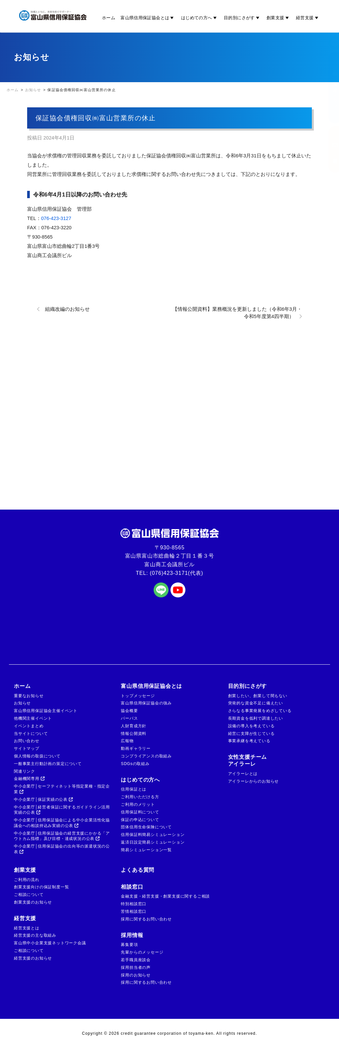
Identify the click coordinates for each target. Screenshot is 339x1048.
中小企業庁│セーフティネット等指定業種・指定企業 (62, 789)
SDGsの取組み (135, 763)
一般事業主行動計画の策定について (48, 763)
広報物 (127, 741)
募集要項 (129, 944)
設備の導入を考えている (251, 726)
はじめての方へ (199, 17)
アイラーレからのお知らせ (253, 781)
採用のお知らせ (136, 975)
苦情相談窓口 (133, 911)
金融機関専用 (29, 778)
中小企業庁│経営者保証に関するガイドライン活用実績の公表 (62, 810)
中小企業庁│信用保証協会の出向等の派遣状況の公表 (62, 849)
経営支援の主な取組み (35, 935)
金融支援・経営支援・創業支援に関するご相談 (165, 896)
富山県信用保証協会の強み (146, 703)
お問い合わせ (26, 741)
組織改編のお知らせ (67, 309)
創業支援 (278, 17)
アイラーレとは (243, 773)
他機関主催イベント (33, 718)
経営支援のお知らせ (33, 958)
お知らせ (22, 703)
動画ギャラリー (136, 748)
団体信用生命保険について (146, 827)
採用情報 (132, 935)
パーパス (129, 718)
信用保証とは (133, 789)
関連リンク (24, 771)
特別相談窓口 (133, 904)
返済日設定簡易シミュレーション (152, 842)
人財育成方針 (133, 726)
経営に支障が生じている (251, 733)
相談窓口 (132, 887)
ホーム (108, 17)
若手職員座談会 (136, 960)
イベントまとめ (29, 726)
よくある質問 (137, 870)
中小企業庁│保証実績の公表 (43, 799)
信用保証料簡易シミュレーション (152, 834)
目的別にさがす (242, 17)
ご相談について (29, 894)
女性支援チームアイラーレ (247, 760)
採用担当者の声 (136, 967)
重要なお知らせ (29, 695)
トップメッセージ (138, 695)
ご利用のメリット (138, 804)
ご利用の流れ (26, 879)
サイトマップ (26, 748)
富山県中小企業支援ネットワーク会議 (50, 943)
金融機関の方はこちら (328, 87)
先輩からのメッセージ (142, 952)
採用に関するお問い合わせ (146, 919)
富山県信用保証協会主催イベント (45, 710)
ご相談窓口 (328, 149)
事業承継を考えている (249, 741)
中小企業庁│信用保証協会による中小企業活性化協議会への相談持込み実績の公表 (62, 823)
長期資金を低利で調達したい (255, 718)
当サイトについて (31, 733)
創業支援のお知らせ (33, 902)
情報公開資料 (133, 733)
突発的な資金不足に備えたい (255, 703)
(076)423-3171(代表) (176, 573)
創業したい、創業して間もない (257, 695)
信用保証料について (140, 812)
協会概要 (129, 710)
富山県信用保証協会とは (148, 17)
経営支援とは (26, 928)
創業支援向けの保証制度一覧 (41, 887)
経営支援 (308, 17)
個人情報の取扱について (37, 756)
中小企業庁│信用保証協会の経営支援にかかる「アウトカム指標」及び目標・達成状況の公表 (62, 836)
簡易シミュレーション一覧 (146, 850)
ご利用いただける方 (140, 797)
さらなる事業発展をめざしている (260, 710)
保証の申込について (140, 819)
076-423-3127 (56, 218)
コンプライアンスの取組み (146, 756)
